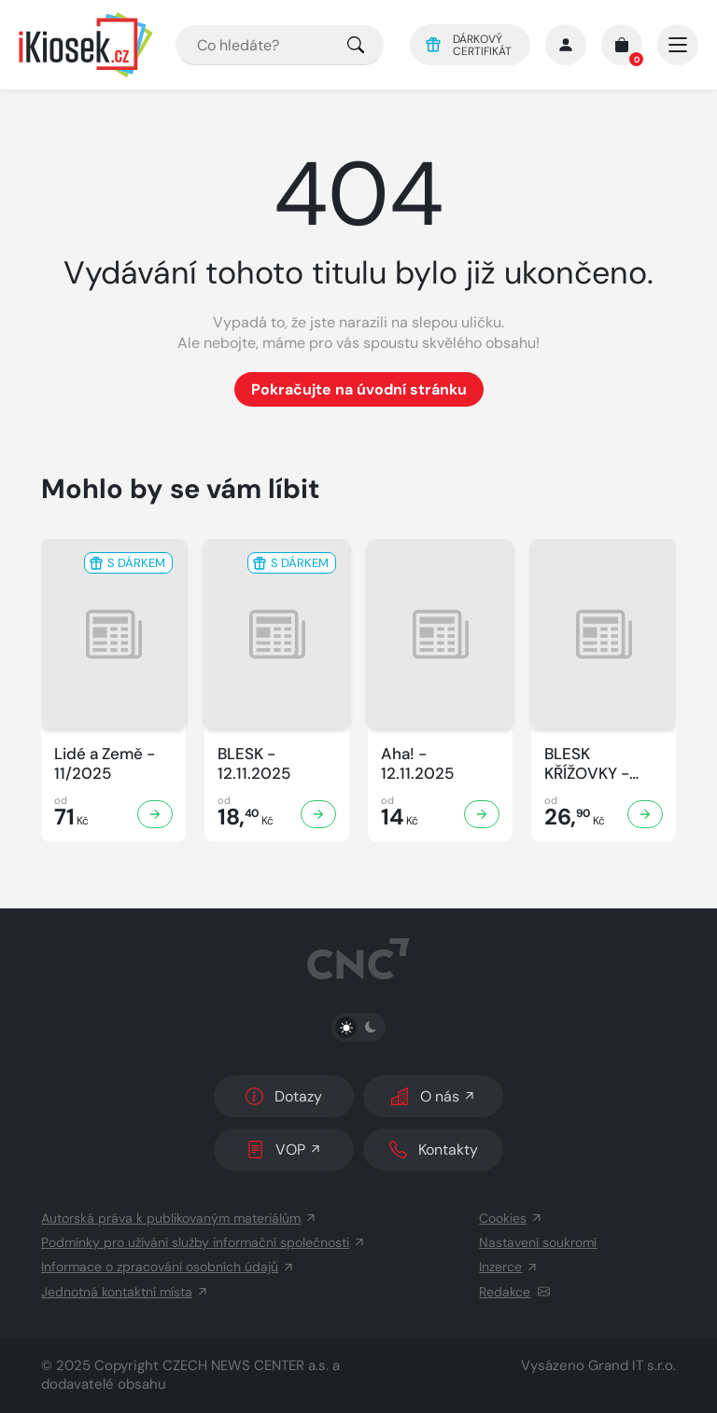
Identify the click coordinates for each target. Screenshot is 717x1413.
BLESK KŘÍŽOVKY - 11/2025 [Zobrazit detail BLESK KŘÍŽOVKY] (586, 764)
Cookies (511, 1218)
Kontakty (433, 1149)
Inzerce (509, 1266)
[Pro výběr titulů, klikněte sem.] (356, 45)
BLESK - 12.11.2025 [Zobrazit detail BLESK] (254, 763)
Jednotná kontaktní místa (125, 1291)
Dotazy (284, 1096)
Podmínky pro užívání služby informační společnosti (203, 1242)
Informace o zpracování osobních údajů (168, 1266)
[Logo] (86, 44)
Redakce (514, 1291)
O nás (433, 1096)
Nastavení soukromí (538, 1242)
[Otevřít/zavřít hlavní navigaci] (677, 44)
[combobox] (280, 45)
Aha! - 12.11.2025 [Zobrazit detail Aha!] (417, 763)
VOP (284, 1149)
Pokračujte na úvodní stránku (359, 389)
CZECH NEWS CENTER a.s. (245, 1365)
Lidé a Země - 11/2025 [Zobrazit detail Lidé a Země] (104, 763)
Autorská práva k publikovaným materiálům (179, 1218)
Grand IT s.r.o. (632, 1365)
